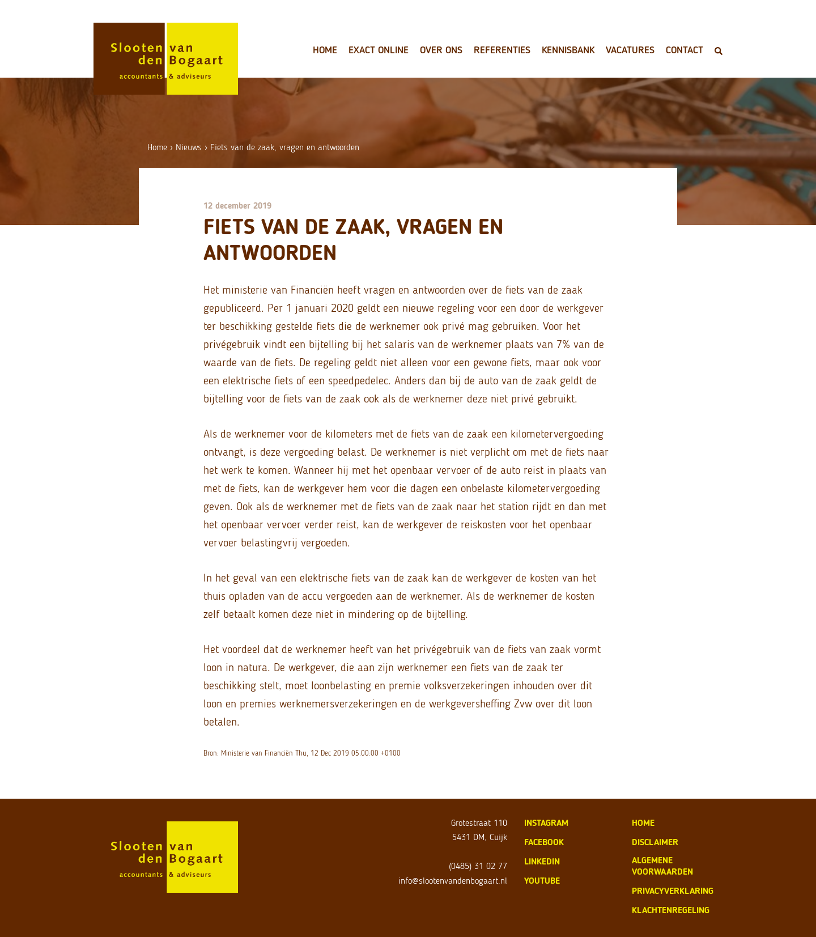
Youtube (542, 880)
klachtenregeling (670, 910)
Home (325, 50)
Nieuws (189, 147)
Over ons (441, 50)
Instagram (546, 822)
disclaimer (655, 842)
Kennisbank (568, 50)
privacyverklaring (672, 890)
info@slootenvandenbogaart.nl (452, 880)
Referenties (502, 50)
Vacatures (630, 50)
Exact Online (378, 50)
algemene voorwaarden (662, 866)
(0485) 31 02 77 (478, 865)
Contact (684, 50)
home (643, 822)
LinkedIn (542, 861)
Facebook (544, 842)
